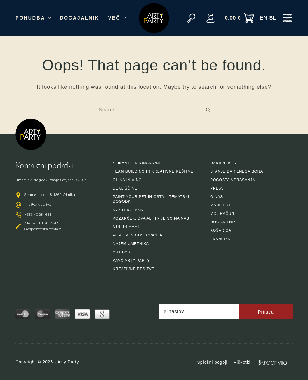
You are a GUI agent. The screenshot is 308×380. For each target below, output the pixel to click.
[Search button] (208, 110)
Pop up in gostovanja (137, 235)
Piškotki (242, 362)
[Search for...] (148, 110)
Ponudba (34, 18)
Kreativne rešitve (134, 269)
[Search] (191, 18)
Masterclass (128, 210)
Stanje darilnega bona (236, 171)
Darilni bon (223, 163)
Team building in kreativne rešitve (153, 171)
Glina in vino (127, 180)
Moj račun (222, 214)
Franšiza (220, 239)
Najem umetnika (131, 244)
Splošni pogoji (212, 362)
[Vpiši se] (210, 18)
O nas (216, 197)
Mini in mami (126, 227)
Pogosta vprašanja (232, 180)
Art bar (122, 252)
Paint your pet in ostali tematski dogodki (151, 199)
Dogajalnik (79, 17)
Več (118, 18)
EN (264, 18)
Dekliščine (125, 188)
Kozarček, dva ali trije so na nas (151, 218)
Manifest (220, 205)
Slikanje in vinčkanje (137, 163)
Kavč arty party (131, 260)
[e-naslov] (199, 311)
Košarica (220, 230)
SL (272, 18)
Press (217, 188)
